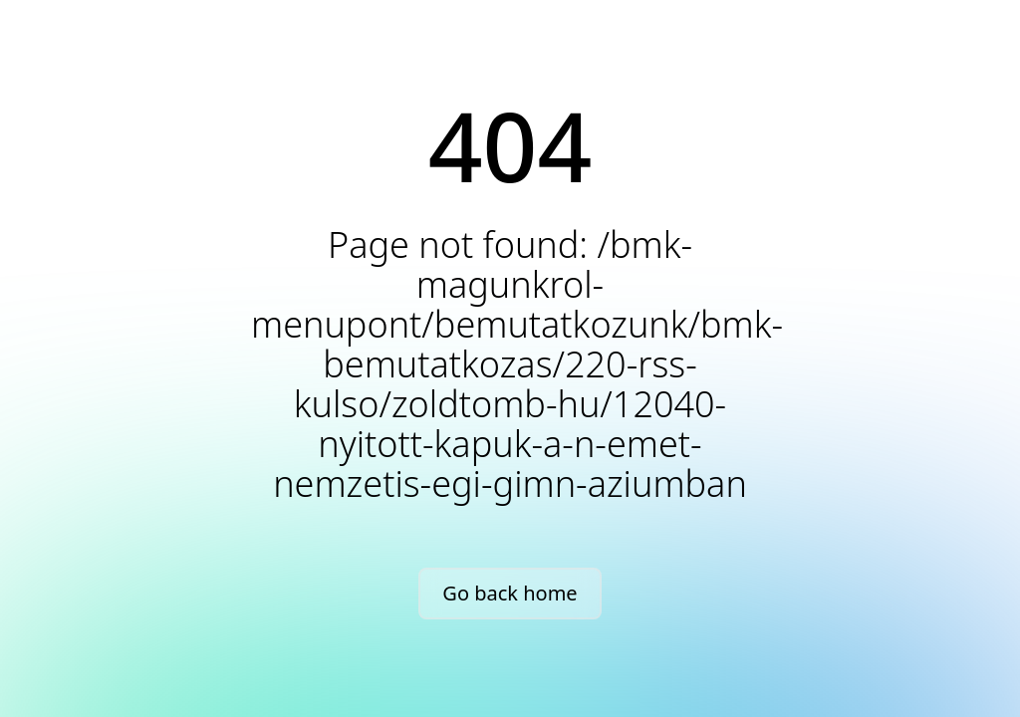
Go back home (509, 593)
